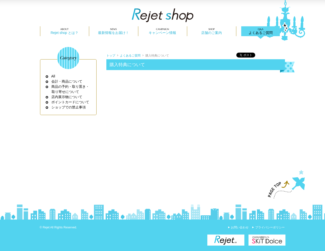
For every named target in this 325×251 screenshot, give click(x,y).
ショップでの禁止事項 (69, 107)
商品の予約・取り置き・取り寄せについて (70, 89)
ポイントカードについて (70, 102)
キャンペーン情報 (162, 33)
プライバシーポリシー (270, 227)
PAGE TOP (284, 184)
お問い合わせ (240, 227)
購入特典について (157, 55)
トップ (110, 55)
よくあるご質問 (261, 33)
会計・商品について (67, 81)
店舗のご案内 (211, 33)
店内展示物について (67, 97)
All (53, 76)
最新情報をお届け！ (113, 33)
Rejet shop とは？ (64, 33)
